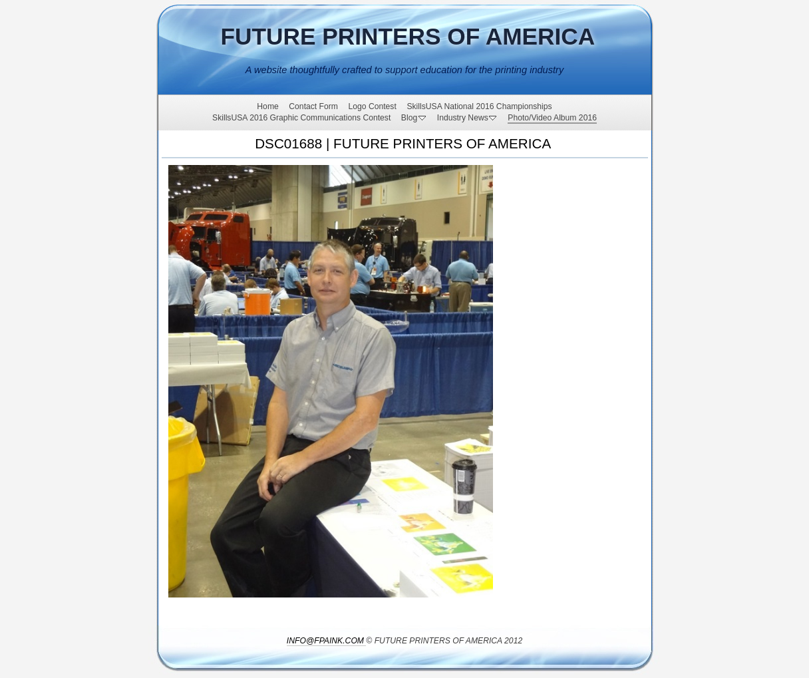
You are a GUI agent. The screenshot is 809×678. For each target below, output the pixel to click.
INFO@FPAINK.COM (325, 640)
